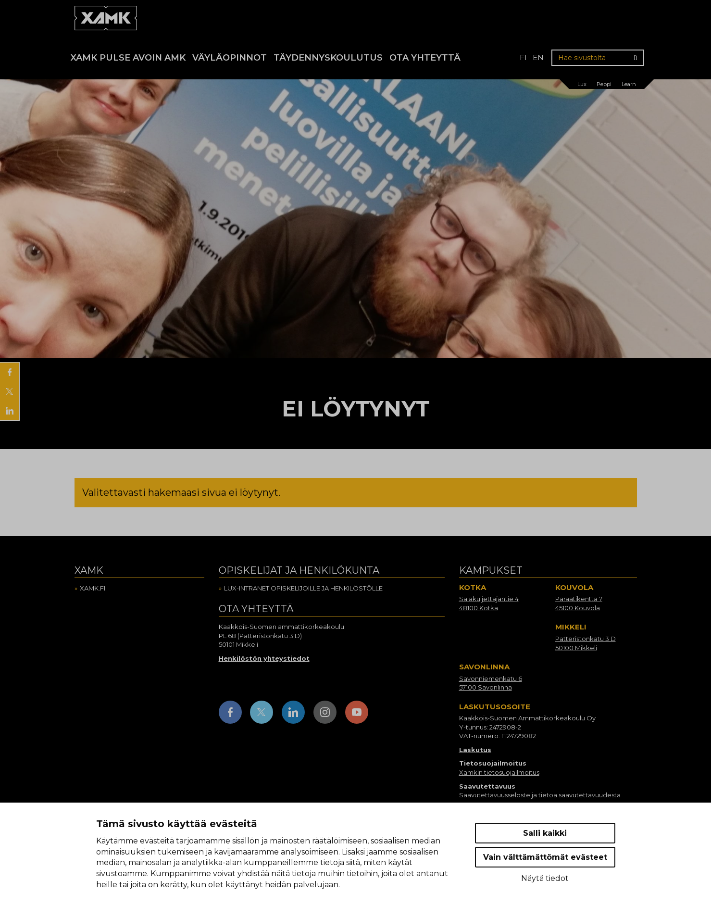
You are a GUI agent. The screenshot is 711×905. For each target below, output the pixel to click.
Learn (629, 84)
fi (523, 57)
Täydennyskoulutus (328, 57)
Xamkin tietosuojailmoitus (499, 772)
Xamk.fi (92, 588)
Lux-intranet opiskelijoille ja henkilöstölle (303, 588)
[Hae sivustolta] (597, 58)
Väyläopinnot (229, 57)
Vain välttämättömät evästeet (545, 857)
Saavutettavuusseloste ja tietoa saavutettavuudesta (540, 795)
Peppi (604, 84)
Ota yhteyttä (425, 57)
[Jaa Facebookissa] (9, 372)
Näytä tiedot (545, 878)
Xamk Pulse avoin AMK (128, 57)
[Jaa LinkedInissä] (9, 410)
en (538, 57)
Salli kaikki (545, 833)
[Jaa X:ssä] (9, 391)
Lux (581, 84)
